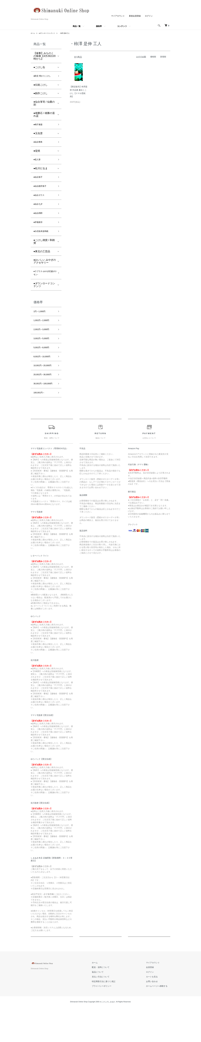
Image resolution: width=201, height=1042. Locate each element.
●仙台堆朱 (39, 144)
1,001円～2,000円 (44, 334)
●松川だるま (41, 172)
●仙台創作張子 (42, 191)
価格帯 (99, 26)
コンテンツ (122, 26)
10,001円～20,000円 (44, 386)
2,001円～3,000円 (44, 344)
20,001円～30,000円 (44, 400)
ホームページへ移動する (159, 1021)
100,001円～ (41, 426)
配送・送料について (109, 1002)
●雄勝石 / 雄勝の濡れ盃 (44, 115)
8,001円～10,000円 (44, 374)
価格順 (153, 57)
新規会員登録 (135, 16)
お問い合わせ (155, 1016)
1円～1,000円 (41, 324)
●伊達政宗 (39, 231)
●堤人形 (38, 163)
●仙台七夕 (39, 211)
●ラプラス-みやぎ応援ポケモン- (43, 284)
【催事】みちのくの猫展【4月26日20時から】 (45, 56)
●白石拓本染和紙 (43, 241)
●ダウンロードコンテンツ (49, 33)
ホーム (33, 33)
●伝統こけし (41, 85)
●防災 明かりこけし (45, 76)
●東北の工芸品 (42, 261)
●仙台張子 (39, 181)
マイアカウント (118, 16)
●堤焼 (37, 153)
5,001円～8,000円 (44, 364)
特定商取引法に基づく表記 (112, 1016)
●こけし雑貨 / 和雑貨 (44, 252)
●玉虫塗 (38, 135)
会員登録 (153, 1002)
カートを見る (155, 1011)
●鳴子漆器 (39, 126)
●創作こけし (41, 94)
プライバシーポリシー (110, 1021)
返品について (106, 1006)
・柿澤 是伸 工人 (69, 33)
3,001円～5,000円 (44, 354)
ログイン (149, 16)
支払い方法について (109, 1011)
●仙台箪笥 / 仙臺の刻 (44, 104)
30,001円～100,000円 (44, 414)
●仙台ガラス (41, 201)
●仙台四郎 (39, 221)
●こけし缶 (39, 67)
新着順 (163, 57)
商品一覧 (77, 26)
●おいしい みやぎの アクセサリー (45, 271)
